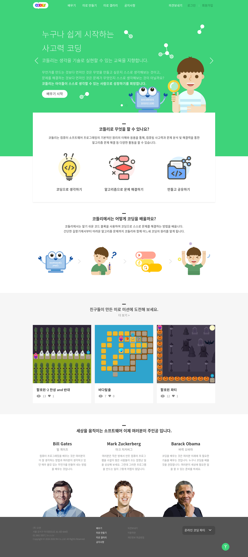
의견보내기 (175, 5)
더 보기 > (124, 315)
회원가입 (207, 5)
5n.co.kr (50, 535)
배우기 (72, 5)
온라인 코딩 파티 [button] (199, 530)
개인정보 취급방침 (136, 537)
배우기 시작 (54, 93)
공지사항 (129, 5)
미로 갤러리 (110, 5)
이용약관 (132, 532)
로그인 (191, 5)
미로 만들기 (89, 5)
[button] (36, 60)
